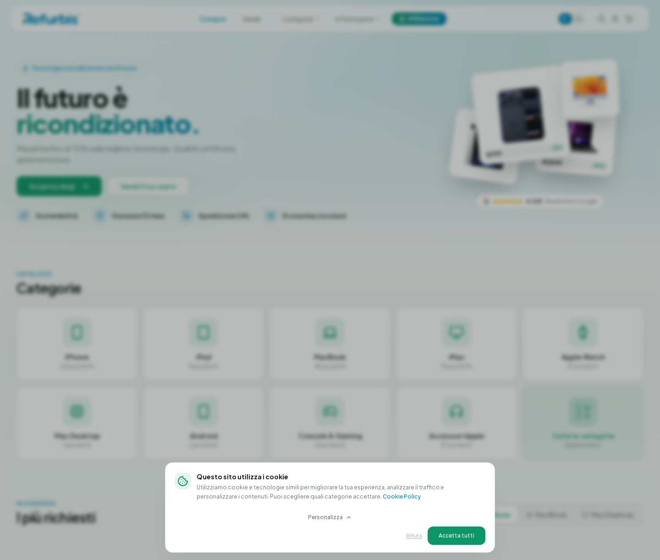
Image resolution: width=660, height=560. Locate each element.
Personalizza (330, 516)
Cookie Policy (402, 496)
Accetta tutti (456, 535)
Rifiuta (414, 535)
